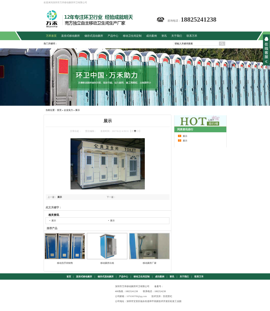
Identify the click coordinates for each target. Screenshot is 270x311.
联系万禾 (199, 276)
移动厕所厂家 (149, 263)
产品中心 (123, 276)
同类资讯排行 (185, 129)
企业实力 (68, 110)
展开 (266, 49)
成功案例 (159, 276)
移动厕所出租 (107, 263)
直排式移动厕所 (84, 276)
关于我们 (184, 276)
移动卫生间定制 (142, 276)
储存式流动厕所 (106, 276)
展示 (77, 110)
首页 (59, 110)
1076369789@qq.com (137, 296)
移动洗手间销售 (65, 263)
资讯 (172, 276)
